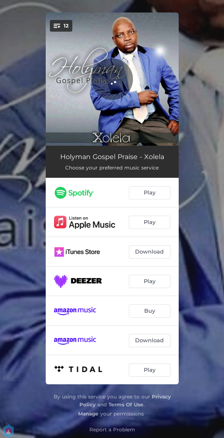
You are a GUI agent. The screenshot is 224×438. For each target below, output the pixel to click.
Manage (88, 414)
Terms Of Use (125, 404)
